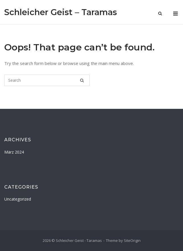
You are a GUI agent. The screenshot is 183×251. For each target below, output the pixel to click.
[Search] (82, 80)
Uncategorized (17, 199)
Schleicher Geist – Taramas (60, 12)
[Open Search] (160, 14)
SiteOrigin (132, 240)
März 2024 (14, 152)
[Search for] (47, 80)
